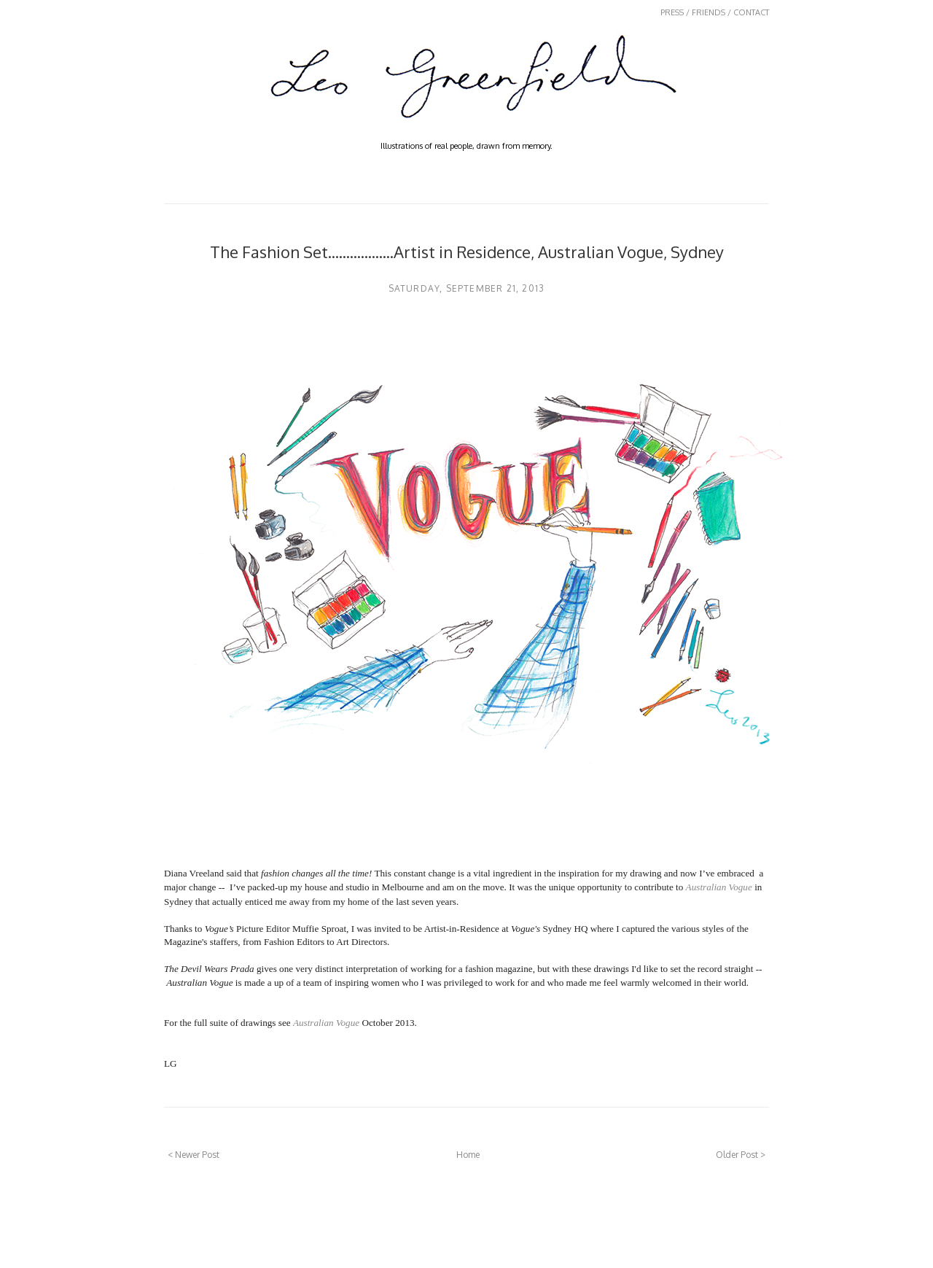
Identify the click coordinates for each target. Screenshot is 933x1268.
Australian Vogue (719, 887)
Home (468, 1154)
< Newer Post (193, 1154)
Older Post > (740, 1154)
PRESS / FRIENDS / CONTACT (714, 12)
